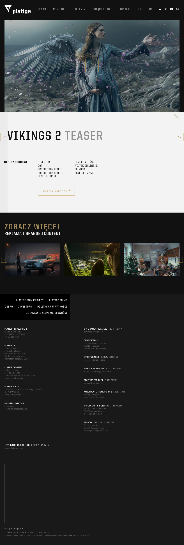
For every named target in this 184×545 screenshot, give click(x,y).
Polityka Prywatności (52, 306)
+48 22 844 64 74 (11, 337)
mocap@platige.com (93, 414)
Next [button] (180, 260)
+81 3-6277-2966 (11, 392)
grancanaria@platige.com (15, 378)
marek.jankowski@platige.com (97, 372)
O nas (42, 9)
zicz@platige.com (92, 346)
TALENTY (80, 9)
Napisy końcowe (57, 191)
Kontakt (125, 9)
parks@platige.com (92, 395)
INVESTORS (25, 306)
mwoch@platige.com (13, 448)
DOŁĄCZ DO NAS (102, 9)
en (140, 9)
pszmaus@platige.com (94, 397)
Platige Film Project (30, 300)
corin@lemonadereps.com (15, 409)
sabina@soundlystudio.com (96, 431)
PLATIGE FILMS (58, 300)
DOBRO (9, 306)
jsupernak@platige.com (94, 360)
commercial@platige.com (95, 343)
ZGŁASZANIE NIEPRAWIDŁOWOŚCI (46, 313)
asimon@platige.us (13, 351)
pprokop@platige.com (93, 332)
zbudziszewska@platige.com (96, 349)
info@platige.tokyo (12, 395)
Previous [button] (4, 260)
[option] (32, 259)
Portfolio (60, 9)
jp (150, 9)
